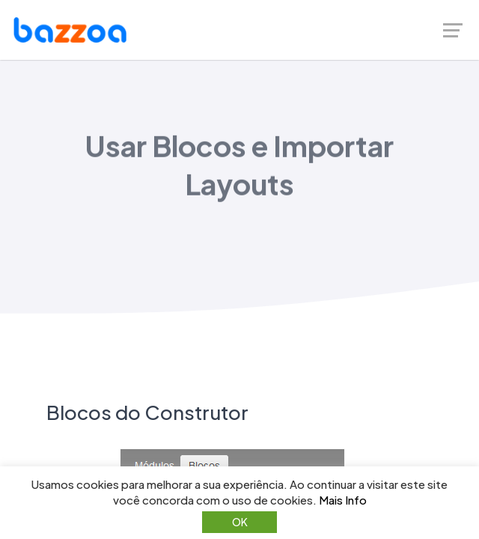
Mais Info (343, 500)
